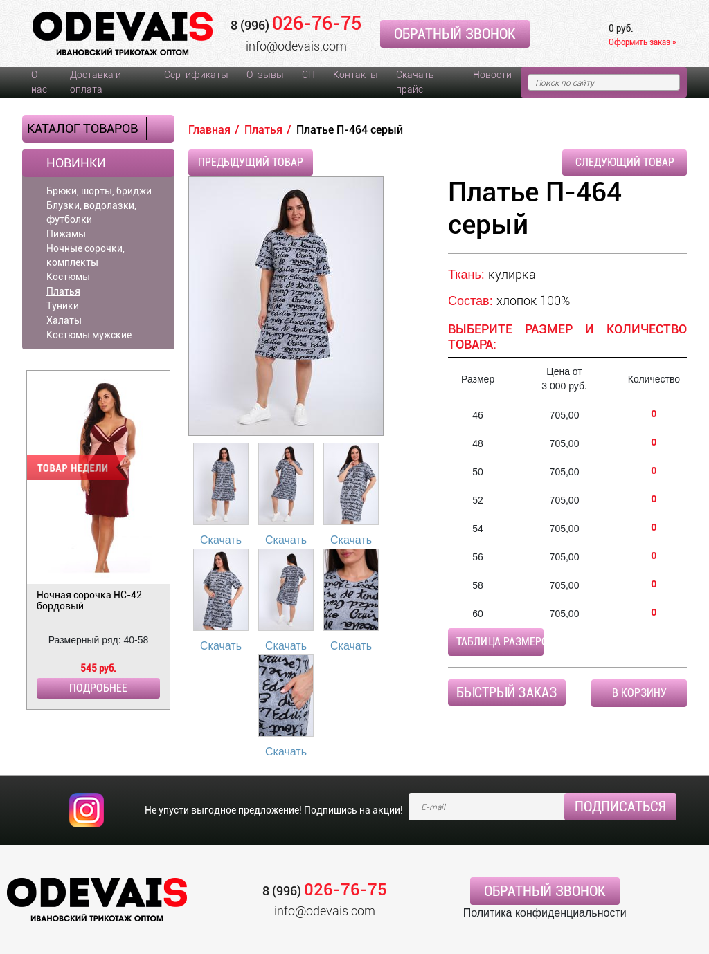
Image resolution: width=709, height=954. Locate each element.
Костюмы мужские (89, 334)
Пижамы (66, 233)
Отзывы (265, 74)
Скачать (221, 540)
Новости (492, 74)
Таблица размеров (500, 641)
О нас (39, 82)
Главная (209, 129)
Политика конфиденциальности (545, 913)
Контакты (355, 74)
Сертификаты (196, 74)
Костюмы (68, 276)
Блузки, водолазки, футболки (91, 212)
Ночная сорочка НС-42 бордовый (89, 600)
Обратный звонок (455, 34)
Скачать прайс (414, 82)
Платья (63, 291)
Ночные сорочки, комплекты (85, 255)
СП (308, 74)
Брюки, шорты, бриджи (99, 190)
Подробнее (98, 688)
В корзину (639, 692)
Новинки (76, 163)
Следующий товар (624, 162)
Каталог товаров (82, 128)
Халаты (64, 320)
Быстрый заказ (506, 692)
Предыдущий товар (250, 162)
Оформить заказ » (642, 42)
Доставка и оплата (95, 82)
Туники (62, 305)
